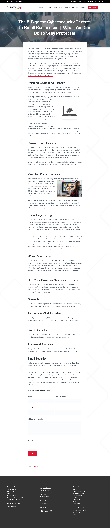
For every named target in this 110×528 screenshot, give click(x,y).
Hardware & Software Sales (15, 497)
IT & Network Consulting (14, 499)
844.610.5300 (99, 1)
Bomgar (74, 1)
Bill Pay (80, 1)
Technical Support (12, 506)
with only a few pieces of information (57, 249)
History (75, 501)
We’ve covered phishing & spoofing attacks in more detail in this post (52, 87)
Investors (75, 497)
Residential (11, 1)
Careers (75, 489)
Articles (36, 466)
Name (30, 397)
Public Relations (77, 499)
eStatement (43, 494)
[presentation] (40, 445)
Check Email (89, 1)
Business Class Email (46, 492)
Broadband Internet (12, 489)
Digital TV (10, 493)
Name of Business (62, 408)
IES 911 (75, 514)
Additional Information (36, 419)
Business (19, 1)
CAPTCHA (31, 440)
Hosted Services (11, 495)
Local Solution (44, 503)
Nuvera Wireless (44, 496)
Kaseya (41, 157)
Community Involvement (80, 491)
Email (30, 408)
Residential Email (45, 490)
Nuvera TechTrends (78, 510)
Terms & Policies (77, 503)
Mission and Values (78, 493)
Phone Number (61, 397)
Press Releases (77, 495)
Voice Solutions (11, 491)
